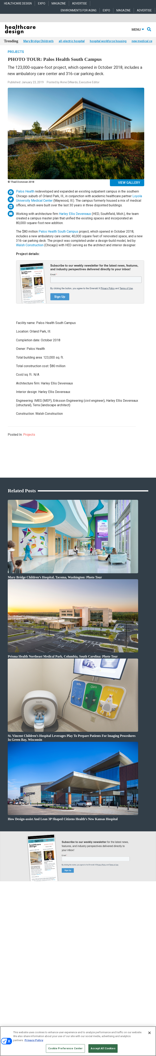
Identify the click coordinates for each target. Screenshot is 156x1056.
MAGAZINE (59, 3)
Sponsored (9, 953)
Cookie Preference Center (65, 1048)
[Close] (149, 1032)
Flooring (107, 948)
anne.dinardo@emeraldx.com (20, 987)
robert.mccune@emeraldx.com (21, 999)
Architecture (59, 943)
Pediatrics (58, 963)
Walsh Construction (29, 251)
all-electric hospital (72, 41)
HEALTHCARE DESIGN (18, 3)
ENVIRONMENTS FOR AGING (78, 10)
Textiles (107, 963)
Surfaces (107, 958)
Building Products (112, 943)
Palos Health (25, 197)
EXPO (41, 3)
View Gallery (129, 189)
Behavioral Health (62, 948)
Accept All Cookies (103, 1048)
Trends (7, 948)
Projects (16, 58)
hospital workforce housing (108, 41)
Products (9, 938)
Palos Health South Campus (58, 237)
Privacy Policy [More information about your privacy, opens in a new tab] (34, 1040)
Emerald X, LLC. (71, 1025)
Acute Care (59, 938)
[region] (78, 1041)
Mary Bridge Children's (38, 41)
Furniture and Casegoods (116, 953)
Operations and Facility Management (73, 958)
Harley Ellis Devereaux (75, 220)
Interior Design (61, 953)
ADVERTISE (79, 3)
